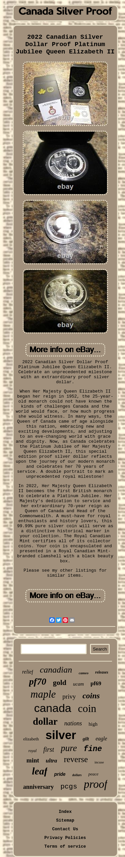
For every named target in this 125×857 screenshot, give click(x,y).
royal (32, 750)
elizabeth (31, 738)
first (48, 749)
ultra (51, 760)
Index (65, 811)
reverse (76, 759)
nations (73, 723)
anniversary (38, 786)
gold (59, 682)
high (93, 724)
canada (52, 708)
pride (59, 774)
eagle (101, 738)
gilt (86, 738)
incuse (99, 762)
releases (101, 672)
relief (27, 672)
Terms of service (65, 846)
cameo (83, 673)
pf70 (37, 681)
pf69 (96, 683)
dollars (77, 775)
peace (93, 773)
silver (61, 734)
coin (87, 708)
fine (93, 749)
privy (69, 696)
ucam (78, 684)
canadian (56, 670)
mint (32, 760)
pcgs (68, 787)
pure (69, 748)
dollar (45, 721)
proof (95, 784)
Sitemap (65, 820)
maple (43, 694)
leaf (40, 770)
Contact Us (65, 829)
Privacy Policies (65, 837)
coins (91, 695)
